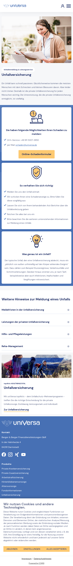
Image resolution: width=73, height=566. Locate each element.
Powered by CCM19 (36, 563)
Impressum (27, 558)
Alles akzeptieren (56, 549)
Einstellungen (32, 549)
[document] (36, 524)
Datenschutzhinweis (42, 558)
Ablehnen (12, 549)
